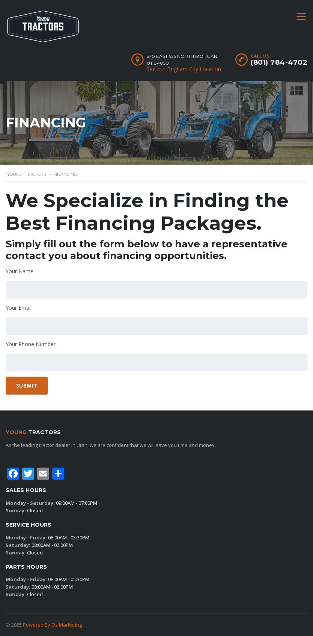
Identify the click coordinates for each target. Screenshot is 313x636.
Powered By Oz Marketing (52, 624)
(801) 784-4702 (279, 62)
